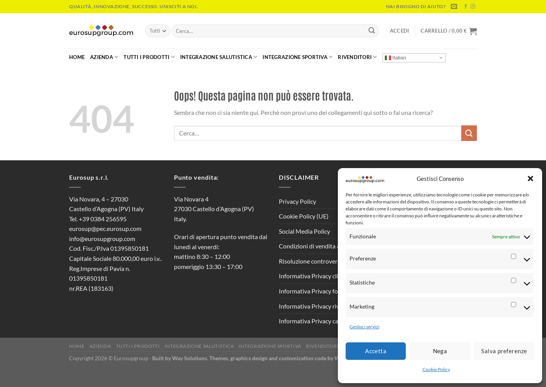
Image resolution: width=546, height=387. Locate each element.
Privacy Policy (297, 201)
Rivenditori (357, 57)
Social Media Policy (304, 231)
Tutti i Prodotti (149, 57)
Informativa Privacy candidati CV (323, 321)
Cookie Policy (436, 369)
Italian (395, 57)
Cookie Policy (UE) (304, 216)
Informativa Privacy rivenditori (320, 306)
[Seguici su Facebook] (465, 6)
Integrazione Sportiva (297, 57)
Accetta (375, 350)
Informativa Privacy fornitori (317, 291)
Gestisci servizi (364, 327)
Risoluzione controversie (312, 261)
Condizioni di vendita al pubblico (322, 246)
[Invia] (371, 31)
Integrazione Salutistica (218, 57)
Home (77, 57)
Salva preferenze (504, 350)
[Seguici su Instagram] (473, 6)
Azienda (104, 57)
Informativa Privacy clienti (314, 275)
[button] (530, 178)
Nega (440, 350)
